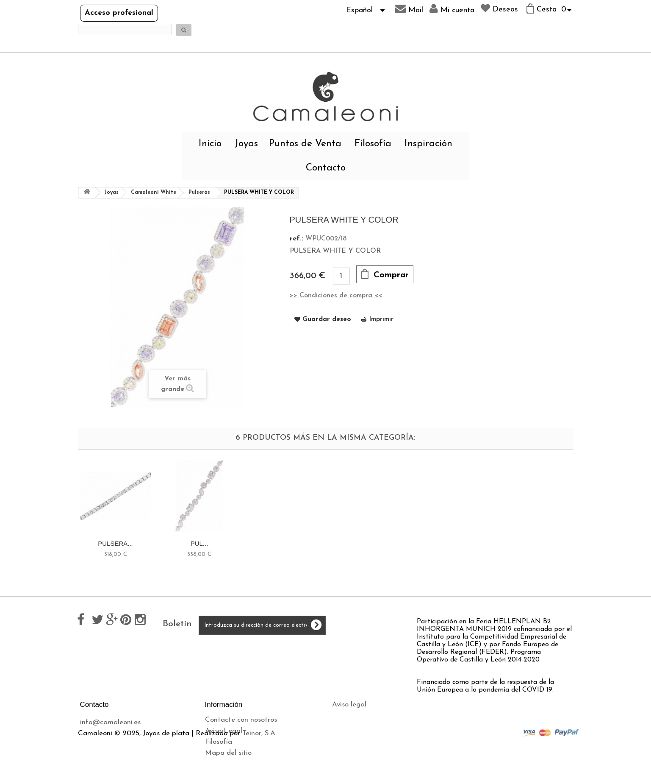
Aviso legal (349, 704)
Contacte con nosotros (241, 719)
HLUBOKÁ (199, 543)
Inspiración (428, 144)
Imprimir (381, 319)
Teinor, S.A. (259, 769)
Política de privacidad (367, 726)
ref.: (296, 238)
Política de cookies (361, 737)
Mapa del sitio (228, 752)
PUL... (535, 543)
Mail (409, 8)
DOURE (115, 543)
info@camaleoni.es (110, 722)
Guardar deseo (326, 319)
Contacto (326, 168)
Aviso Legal (223, 730)
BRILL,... (367, 543)
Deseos (499, 8)
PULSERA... (450, 543)
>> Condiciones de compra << (336, 295)
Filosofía (373, 144)
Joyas (246, 144)
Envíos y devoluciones (366, 715)
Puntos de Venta (305, 144)
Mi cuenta (451, 8)
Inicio (210, 144)
